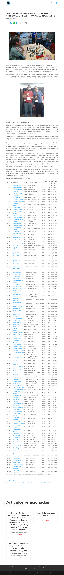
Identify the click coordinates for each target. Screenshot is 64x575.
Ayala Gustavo (17, 197)
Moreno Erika (16, 462)
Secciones (28, 567)
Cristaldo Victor (17, 377)
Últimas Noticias (23, 532)
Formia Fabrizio (17, 460)
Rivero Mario (16, 421)
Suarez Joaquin (17, 286)
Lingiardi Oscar (17, 241)
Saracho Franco (17, 306)
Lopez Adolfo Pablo (18, 387)
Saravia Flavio (17, 320)
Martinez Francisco (18, 288)
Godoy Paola (16, 314)
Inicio (9, 567)
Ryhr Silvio (16, 360)
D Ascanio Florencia (18, 423)
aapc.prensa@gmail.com (13, 480)
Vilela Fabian (16, 308)
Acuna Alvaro (16, 284)
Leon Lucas (16, 278)
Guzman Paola (17, 185)
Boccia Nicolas (17, 231)
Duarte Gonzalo (17, 272)
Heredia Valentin (17, 348)
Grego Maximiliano (18, 411)
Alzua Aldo (16, 401)
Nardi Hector (16, 379)
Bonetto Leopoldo (18, 407)
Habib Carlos (16, 373)
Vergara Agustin (17, 456)
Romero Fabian (17, 274)
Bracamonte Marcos (18, 350)
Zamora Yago (16, 435)
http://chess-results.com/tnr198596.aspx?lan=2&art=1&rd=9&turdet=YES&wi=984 (28, 483)
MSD (23, 567)
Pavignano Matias (18, 464)
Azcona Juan (16, 276)
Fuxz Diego (16, 316)
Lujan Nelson (16, 248)
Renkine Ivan (16, 371)
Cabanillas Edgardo (18, 201)
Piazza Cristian (17, 399)
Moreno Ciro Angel (18, 446)
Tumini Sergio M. (17, 332)
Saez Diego (16, 448)
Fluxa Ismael (16, 458)
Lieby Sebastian (17, 346)
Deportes (15, 18)
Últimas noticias (16, 567)
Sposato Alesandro (18, 385)
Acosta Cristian (17, 256)
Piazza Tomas (17, 381)
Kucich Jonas (16, 439)
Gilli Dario (15, 375)
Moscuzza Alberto (18, 250)
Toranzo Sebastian (18, 258)
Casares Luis (16, 397)
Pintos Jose (16, 444)
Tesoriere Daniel (17, 395)
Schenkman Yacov (18, 450)
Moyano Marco (17, 338)
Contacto (34, 568)
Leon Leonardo (17, 215)
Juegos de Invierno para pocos (45, 514)
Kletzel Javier (16, 237)
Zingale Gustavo (17, 441)
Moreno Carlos (17, 266)
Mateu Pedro (16, 334)
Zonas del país (36, 567)
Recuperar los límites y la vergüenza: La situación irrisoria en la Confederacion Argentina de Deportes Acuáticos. (18, 548)
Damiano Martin (17, 217)
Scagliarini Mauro (18, 318)
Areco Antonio (17, 344)
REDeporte (28, 568)
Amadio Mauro (17, 336)
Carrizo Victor (16, 437)
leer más (18, 534)
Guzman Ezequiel (18, 243)
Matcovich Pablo (17, 225)
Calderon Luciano (18, 403)
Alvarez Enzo (16, 326)
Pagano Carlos (17, 239)
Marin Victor (16, 324)
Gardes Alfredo (17, 433)
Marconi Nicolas (17, 405)
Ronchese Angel (17, 369)
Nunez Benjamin (17, 357)
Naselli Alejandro (17, 187)
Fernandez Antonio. (18, 389)
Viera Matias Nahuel (18, 199)
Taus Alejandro (17, 223)
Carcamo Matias (17, 189)
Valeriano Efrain (17, 209)
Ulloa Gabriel (16, 191)
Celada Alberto (17, 246)
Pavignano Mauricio (18, 352)
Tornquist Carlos (17, 322)
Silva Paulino (16, 383)
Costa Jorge (16, 409)
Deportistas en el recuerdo (48, 567)
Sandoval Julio (17, 354)
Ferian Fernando (17, 264)
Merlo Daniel (16, 207)
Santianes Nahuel (18, 366)
